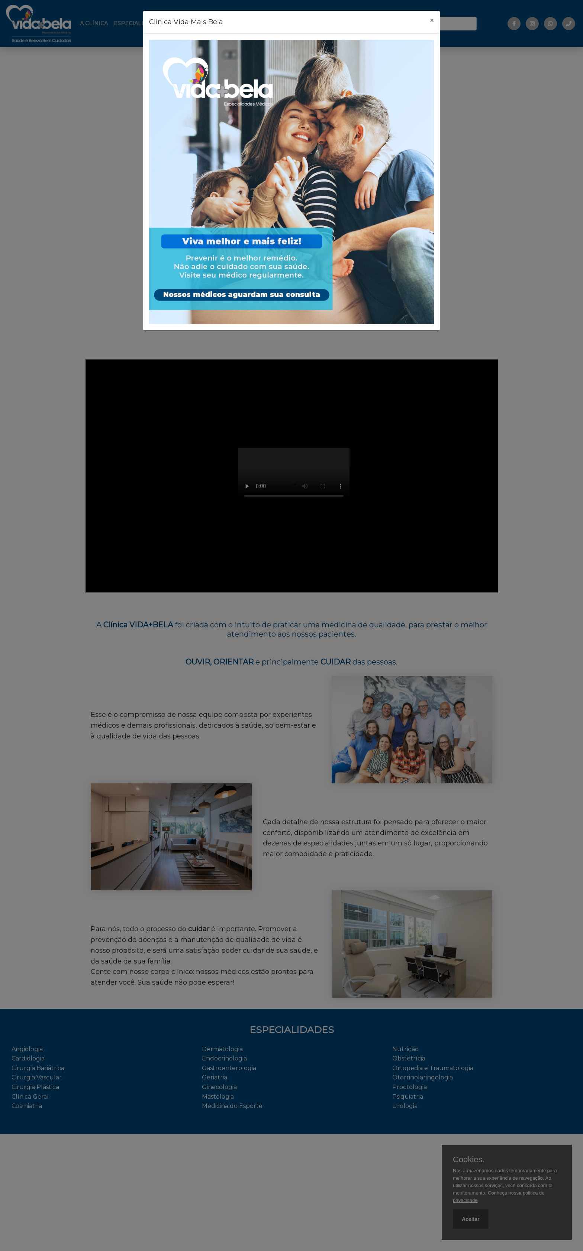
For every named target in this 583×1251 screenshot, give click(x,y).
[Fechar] (431, 21)
